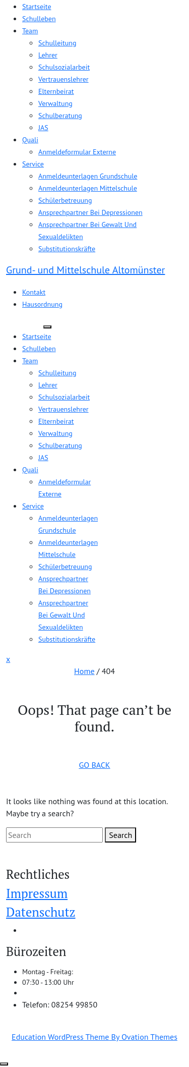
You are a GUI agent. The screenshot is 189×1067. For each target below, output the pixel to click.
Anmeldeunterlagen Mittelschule (87, 188)
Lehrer (47, 55)
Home (84, 671)
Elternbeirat (56, 91)
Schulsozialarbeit (64, 67)
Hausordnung (42, 304)
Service (33, 164)
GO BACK (94, 765)
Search (120, 835)
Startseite (36, 6)
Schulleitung (57, 42)
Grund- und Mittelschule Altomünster (85, 269)
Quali (30, 139)
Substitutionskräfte (66, 248)
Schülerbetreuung (65, 200)
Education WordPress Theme (94, 1037)
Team (30, 30)
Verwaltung (55, 103)
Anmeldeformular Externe (77, 151)
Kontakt (33, 292)
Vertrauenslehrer (63, 79)
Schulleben (39, 18)
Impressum (37, 893)
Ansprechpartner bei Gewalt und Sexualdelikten (63, 615)
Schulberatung (60, 115)
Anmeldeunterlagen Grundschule (87, 176)
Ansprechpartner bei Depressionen (90, 212)
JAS (43, 127)
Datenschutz (41, 912)
